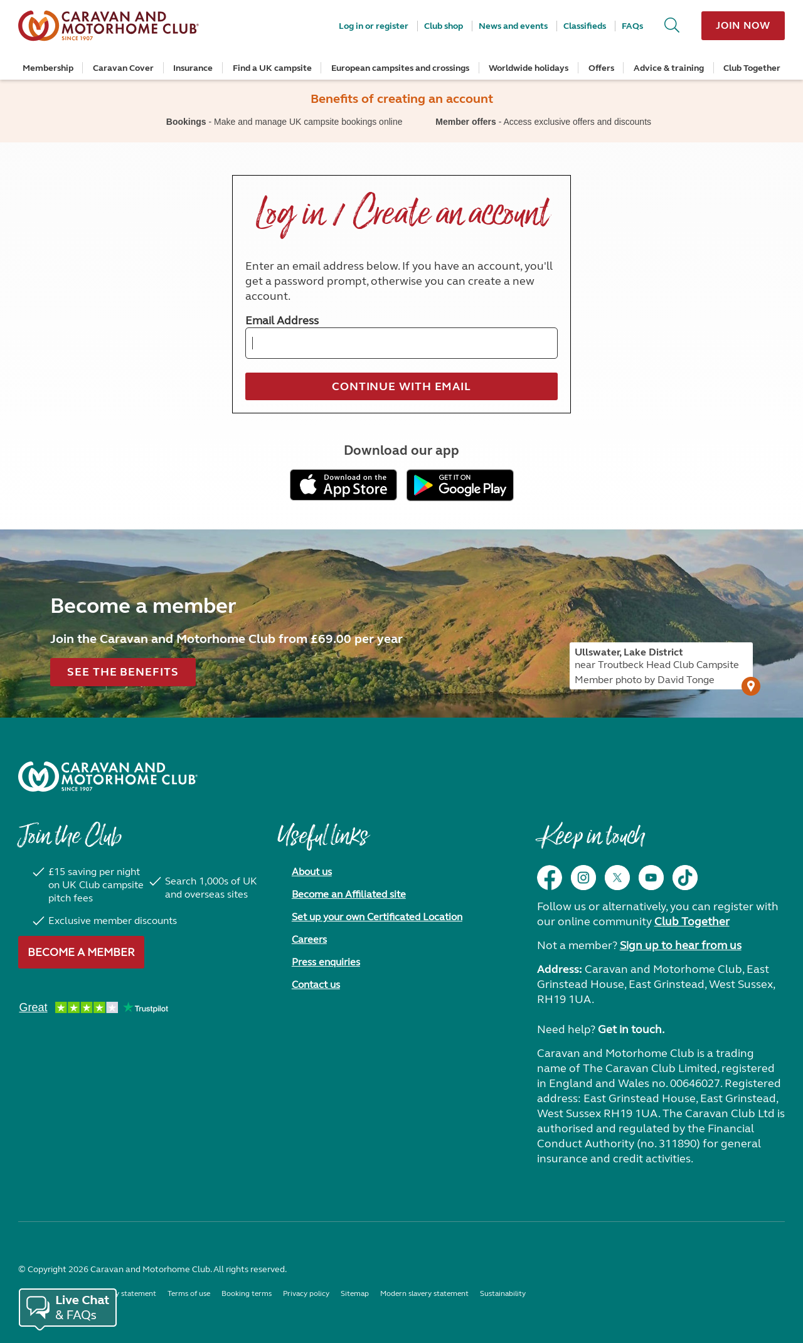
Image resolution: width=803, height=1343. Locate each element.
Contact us (316, 984)
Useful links (322, 842)
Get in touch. (631, 1029)
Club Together (751, 68)
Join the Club (69, 842)
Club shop (443, 26)
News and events (513, 26)
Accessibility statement (117, 1293)
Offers (601, 68)
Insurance (193, 68)
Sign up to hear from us (681, 945)
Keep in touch (590, 842)
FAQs (632, 26)
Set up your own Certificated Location (377, 917)
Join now (743, 25)
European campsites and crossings (400, 68)
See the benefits (122, 672)
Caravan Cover (123, 68)
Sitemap (355, 1293)
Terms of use (189, 1293)
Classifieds (584, 26)
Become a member (81, 952)
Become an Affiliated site (349, 894)
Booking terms (246, 1293)
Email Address (282, 320)
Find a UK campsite (272, 68)
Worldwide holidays (528, 68)
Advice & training (669, 68)
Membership (48, 68)
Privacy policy (306, 1293)
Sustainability (503, 1293)
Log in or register (373, 26)
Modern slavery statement (424, 1293)
